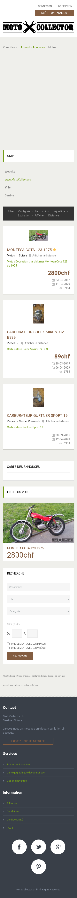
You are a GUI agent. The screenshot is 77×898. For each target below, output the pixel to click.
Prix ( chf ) (13, 624)
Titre (11, 211)
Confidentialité (15, 819)
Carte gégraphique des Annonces (26, 772)
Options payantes (17, 780)
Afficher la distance (44, 255)
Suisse (23, 255)
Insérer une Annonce (54, 12)
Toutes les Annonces (18, 764)
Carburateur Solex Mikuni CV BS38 (28, 349)
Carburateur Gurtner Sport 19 (37, 415)
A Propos (12, 803)
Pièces (11, 343)
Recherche (20, 655)
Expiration (24, 215)
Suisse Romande (29, 421)
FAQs (10, 827)
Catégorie (24, 211)
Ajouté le (60, 211)
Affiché (39, 215)
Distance (53, 215)
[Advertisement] (38, 96)
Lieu (38, 211)
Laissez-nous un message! (28, 741)
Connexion (45, 6)
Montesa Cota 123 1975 (29, 250)
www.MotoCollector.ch (18, 179)
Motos (11, 255)
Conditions (13, 811)
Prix (47, 211)
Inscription (65, 6)
